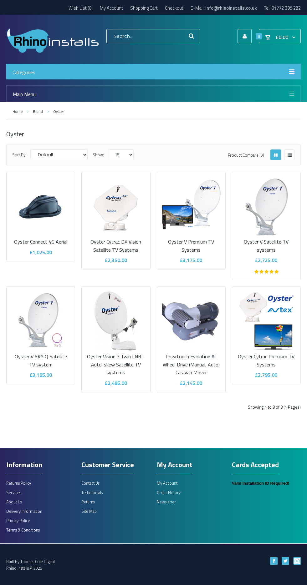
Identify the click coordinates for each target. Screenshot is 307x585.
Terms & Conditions (23, 530)
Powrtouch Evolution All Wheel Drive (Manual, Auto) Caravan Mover (191, 360)
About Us (14, 502)
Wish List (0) (81, 8)
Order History (169, 492)
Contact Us (90, 483)
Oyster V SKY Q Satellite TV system (40, 356)
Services (13, 492)
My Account (111, 8)
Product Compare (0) (246, 155)
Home (18, 111)
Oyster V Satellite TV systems (266, 241)
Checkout (174, 8)
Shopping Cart (144, 8)
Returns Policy (18, 483)
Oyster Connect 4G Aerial (40, 237)
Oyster (58, 111)
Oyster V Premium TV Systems (191, 241)
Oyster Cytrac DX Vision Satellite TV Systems (115, 241)
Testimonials (92, 492)
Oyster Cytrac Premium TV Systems (266, 356)
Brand (38, 111)
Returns (88, 502)
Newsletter (166, 502)
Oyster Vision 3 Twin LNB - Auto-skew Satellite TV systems (115, 360)
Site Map (89, 511)
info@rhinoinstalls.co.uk (231, 8)
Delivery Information (24, 511)
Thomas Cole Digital (37, 561)
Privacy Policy (18, 520)
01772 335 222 (286, 8)
